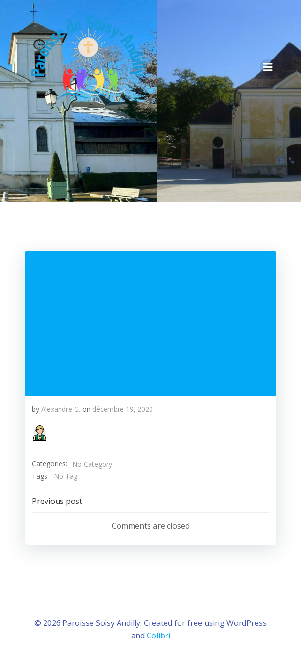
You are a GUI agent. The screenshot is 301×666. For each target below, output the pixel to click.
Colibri (158, 635)
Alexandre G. (60, 409)
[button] (39, 433)
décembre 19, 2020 (122, 409)
